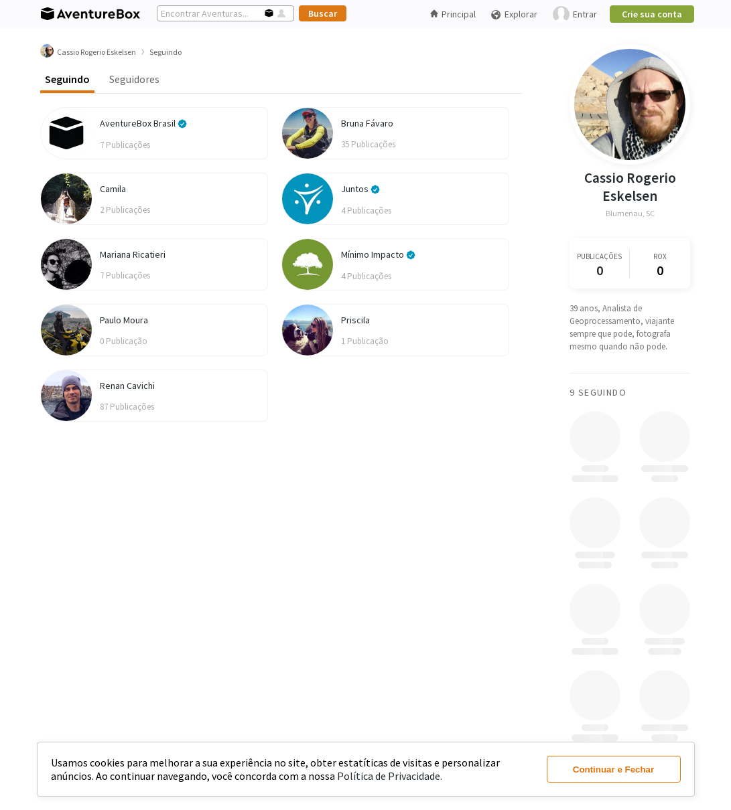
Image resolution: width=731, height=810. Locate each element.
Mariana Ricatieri (132, 254)
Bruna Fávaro (367, 123)
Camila (113, 189)
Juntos (360, 189)
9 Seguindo (598, 392)
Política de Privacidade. (389, 776)
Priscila (355, 320)
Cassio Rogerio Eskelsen (629, 187)
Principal (453, 14)
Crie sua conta (652, 14)
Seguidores (134, 79)
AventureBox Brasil (143, 123)
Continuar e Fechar (613, 769)
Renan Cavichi (127, 386)
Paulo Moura (124, 320)
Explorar (513, 14)
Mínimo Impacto (378, 254)
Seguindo (67, 79)
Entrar (575, 14)
